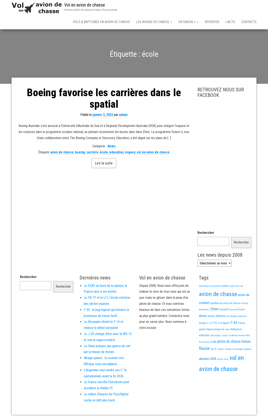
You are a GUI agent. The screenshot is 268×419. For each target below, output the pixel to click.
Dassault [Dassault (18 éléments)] (223, 309)
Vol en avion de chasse (84, 5)
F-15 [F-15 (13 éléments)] (209, 323)
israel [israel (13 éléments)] (225, 335)
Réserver (212, 22)
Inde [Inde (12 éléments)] (227, 329)
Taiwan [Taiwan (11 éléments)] (228, 349)
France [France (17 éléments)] (241, 323)
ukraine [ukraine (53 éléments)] (204, 359)
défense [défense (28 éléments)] (221, 316)
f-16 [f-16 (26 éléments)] (214, 323)
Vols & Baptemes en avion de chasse (101, 22)
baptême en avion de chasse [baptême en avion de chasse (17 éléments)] (225, 303)
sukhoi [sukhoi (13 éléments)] (220, 349)
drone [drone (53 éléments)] (203, 316)
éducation (116, 152)
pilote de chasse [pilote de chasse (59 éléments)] (229, 341)
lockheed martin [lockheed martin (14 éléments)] (236, 335)
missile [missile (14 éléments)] (205, 341)
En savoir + (188, 22)
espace (130, 152)
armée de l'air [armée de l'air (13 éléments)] (236, 286)
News (112, 146)
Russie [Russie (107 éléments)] (204, 348)
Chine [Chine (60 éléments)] (214, 309)
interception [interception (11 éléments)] (215, 335)
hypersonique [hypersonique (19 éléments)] (214, 329)
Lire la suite (104, 163)
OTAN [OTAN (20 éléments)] (213, 341)
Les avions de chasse (154, 22)
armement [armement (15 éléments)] (215, 286)
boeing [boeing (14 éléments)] (244, 303)
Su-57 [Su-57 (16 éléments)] (213, 349)
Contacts (248, 22)
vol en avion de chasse (153, 152)
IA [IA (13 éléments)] (223, 329)
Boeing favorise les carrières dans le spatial (104, 98)
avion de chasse (61, 152)
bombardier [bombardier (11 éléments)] (204, 309)
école (104, 152)
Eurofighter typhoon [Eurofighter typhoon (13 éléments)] (237, 316)
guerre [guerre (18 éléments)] (202, 329)
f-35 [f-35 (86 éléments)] (234, 322)
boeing (80, 152)
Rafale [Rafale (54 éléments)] (246, 341)
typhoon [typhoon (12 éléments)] (247, 349)
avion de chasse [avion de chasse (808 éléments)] (218, 294)
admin (123, 115)
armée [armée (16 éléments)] (225, 286)
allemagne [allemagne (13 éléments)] (204, 286)
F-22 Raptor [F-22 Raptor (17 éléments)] (224, 323)
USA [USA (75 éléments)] (213, 358)
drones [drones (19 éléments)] (211, 316)
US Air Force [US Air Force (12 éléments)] (223, 359)
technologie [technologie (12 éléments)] (238, 349)
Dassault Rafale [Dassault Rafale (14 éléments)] (237, 309)
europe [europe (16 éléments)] (202, 323)
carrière (92, 152)
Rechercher (205, 233)
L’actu (230, 22)
